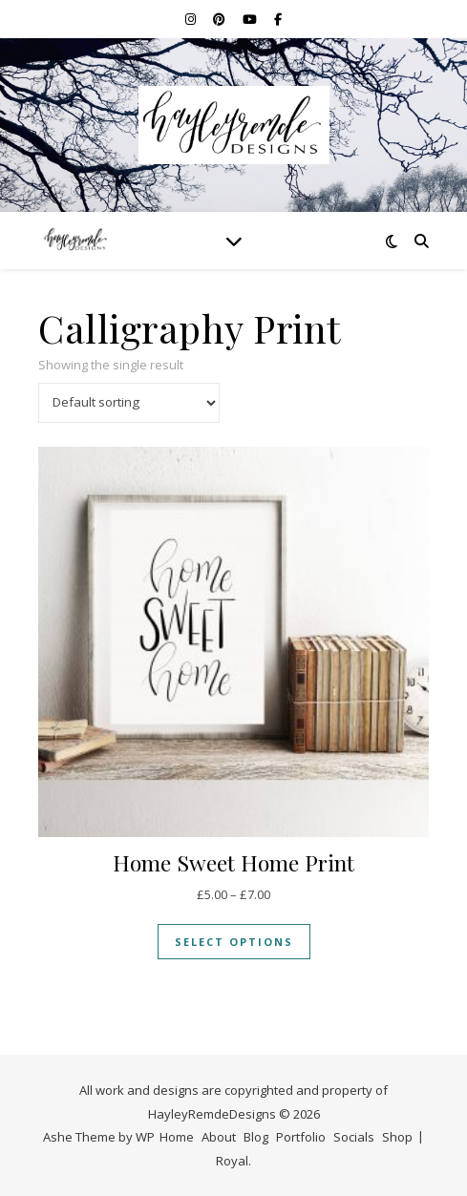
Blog (256, 1136)
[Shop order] (129, 403)
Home (176, 1136)
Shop (397, 1136)
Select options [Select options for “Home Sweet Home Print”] (234, 941)
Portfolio (301, 1136)
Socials (353, 1136)
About (219, 1136)
